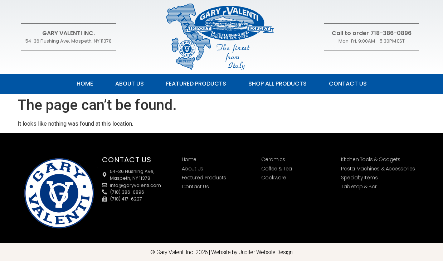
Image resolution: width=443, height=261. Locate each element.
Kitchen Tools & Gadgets (370, 159)
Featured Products (196, 83)
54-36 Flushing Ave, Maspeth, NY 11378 (68, 41)
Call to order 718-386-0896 (372, 33)
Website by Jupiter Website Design (251, 252)
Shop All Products (277, 83)
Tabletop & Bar (359, 186)
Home (85, 83)
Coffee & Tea (276, 168)
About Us (129, 83)
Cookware (273, 177)
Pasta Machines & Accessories (378, 168)
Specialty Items (359, 177)
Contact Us (348, 83)
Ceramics (273, 159)
